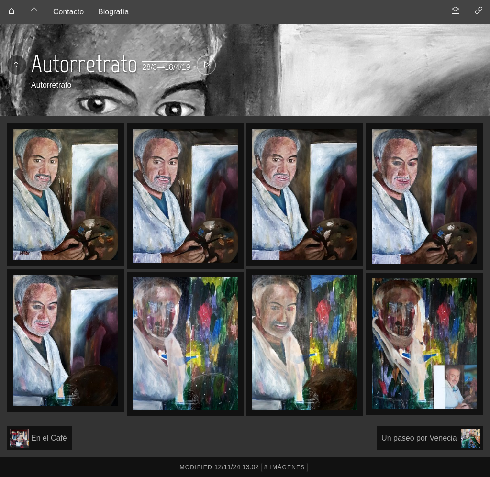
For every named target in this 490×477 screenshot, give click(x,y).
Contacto (68, 12)
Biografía (113, 12)
